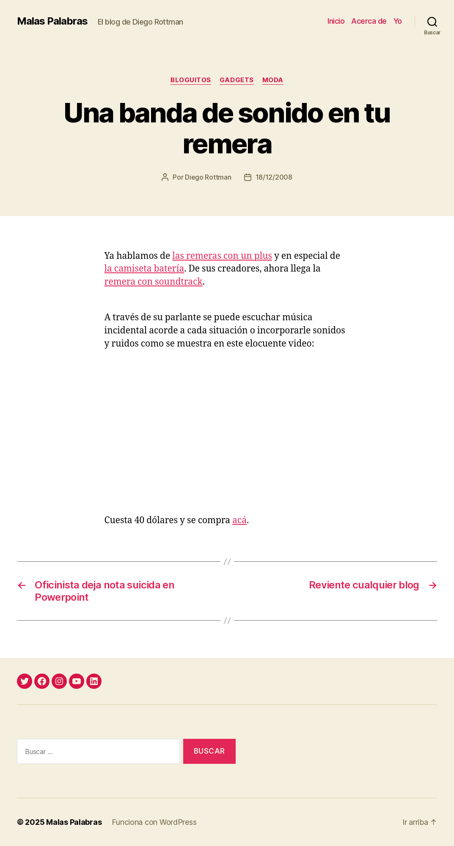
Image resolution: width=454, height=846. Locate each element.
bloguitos (191, 80)
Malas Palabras (52, 21)
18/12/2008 (274, 177)
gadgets (237, 80)
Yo (397, 21)
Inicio (335, 21)
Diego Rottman (208, 177)
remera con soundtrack (154, 282)
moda (272, 80)
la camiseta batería (144, 269)
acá (239, 520)
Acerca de (369, 21)
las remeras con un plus (222, 256)
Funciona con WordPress (154, 822)
